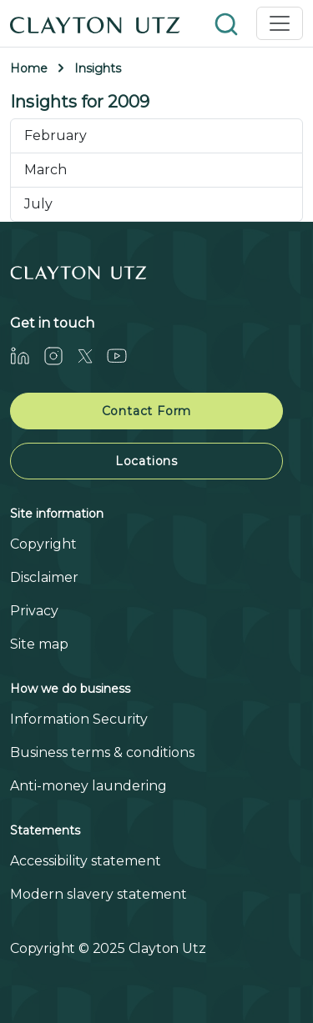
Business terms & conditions (102, 752)
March (45, 170)
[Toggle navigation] (279, 23)
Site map (39, 644)
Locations (146, 461)
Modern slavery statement (98, 894)
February (55, 135)
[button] (228, 23)
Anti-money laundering (88, 786)
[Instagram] (60, 355)
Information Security (79, 719)
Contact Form (147, 411)
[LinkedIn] (26, 355)
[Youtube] (123, 355)
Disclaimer (44, 577)
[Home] (95, 23)
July (38, 204)
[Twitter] (92, 355)
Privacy (34, 611)
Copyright (43, 544)
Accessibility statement (85, 861)
